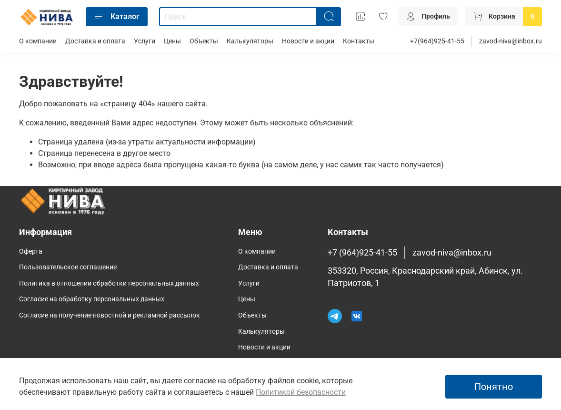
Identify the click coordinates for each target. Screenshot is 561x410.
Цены (172, 41)
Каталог (117, 16)
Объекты (204, 41)
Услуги (144, 41)
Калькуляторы (250, 41)
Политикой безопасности (301, 392)
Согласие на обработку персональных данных (91, 299)
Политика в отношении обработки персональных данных (109, 283)
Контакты (358, 41)
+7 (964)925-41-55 (362, 252)
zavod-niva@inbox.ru (510, 41)
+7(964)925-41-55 (437, 41)
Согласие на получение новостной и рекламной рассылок (109, 315)
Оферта (30, 251)
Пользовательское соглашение (68, 267)
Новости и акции (308, 41)
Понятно (493, 386)
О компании (38, 41)
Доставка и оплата (95, 41)
